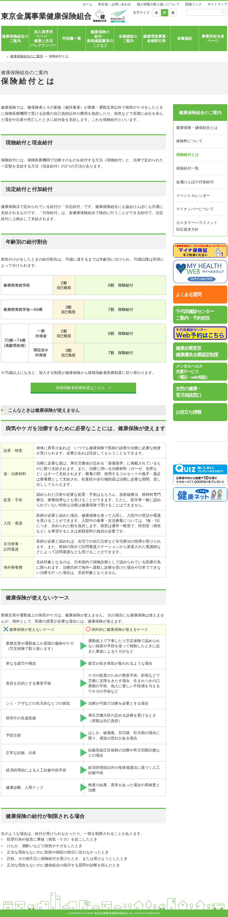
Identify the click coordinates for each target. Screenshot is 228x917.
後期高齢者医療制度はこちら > (83, 387)
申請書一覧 (71, 38)
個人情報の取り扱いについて (158, 4)
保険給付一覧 (187, 168)
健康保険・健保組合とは (197, 127)
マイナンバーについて (195, 208)
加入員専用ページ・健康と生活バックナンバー (43, 38)
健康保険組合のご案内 (15, 38)
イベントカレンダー (193, 195)
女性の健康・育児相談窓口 (188, 391)
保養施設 (184, 38)
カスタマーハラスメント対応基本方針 (197, 226)
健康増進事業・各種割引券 (156, 38)
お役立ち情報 (188, 412)
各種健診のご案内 (128, 38)
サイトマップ (217, 4)
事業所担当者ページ (213, 38)
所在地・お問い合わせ (114, 4)
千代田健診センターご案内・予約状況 (195, 314)
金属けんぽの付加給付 (195, 181)
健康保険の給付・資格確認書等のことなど (100, 38)
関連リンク (193, 4)
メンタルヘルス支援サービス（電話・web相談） (193, 371)
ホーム (87, 4)
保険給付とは (187, 154)
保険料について (189, 141)
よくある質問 (188, 294)
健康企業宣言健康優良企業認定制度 (197, 351)
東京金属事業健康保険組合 (46, 16)
